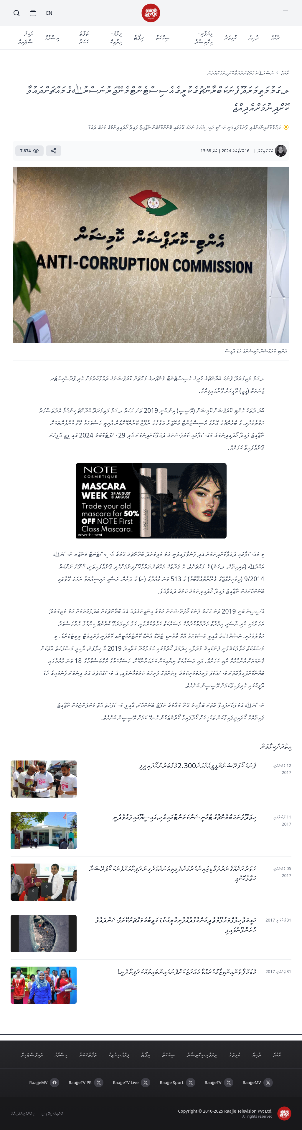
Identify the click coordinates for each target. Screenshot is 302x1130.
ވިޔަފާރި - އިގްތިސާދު (203, 37)
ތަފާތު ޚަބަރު (84, 37)
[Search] (16, 13)
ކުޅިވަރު (230, 38)
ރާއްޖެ (275, 38)
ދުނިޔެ (253, 38)
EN (49, 13)
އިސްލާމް (52, 38)
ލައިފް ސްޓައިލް (25, 37)
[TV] (33, 13)
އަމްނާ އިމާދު (265, 150)
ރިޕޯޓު (138, 38)
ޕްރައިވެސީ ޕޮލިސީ (51, 1113)
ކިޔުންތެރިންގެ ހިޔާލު (22, 1113)
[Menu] (285, 13)
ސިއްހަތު (163, 38)
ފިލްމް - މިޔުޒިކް (116, 37)
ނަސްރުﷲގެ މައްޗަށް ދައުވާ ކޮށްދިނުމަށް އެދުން (240, 72)
